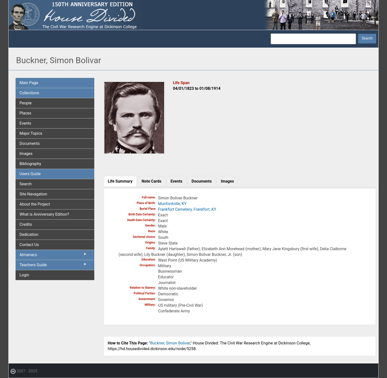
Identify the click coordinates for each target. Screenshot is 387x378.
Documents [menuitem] (29, 143)
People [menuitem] (25, 103)
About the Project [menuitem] (34, 204)
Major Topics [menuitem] (30, 133)
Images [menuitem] (26, 153)
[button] (134, 152)
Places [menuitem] (25, 113)
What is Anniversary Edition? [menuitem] (44, 214)
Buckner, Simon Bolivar (170, 343)
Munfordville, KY (172, 203)
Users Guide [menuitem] (30, 173)
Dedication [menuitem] (28, 234)
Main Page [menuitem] (28, 82)
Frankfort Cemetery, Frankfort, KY (187, 209)
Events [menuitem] (25, 123)
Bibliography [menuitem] (30, 163)
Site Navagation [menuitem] (33, 194)
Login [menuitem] (24, 275)
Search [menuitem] (25, 184)
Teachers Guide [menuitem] (53, 266)
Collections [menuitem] (29, 93)
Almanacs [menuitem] (53, 256)
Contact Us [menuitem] (29, 244)
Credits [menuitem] (25, 224)
